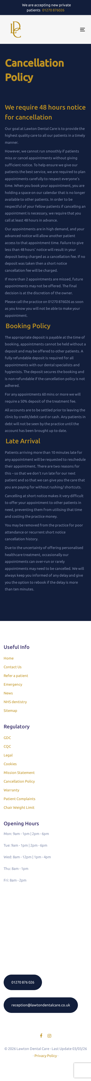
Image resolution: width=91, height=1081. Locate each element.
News (8, 693)
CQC (7, 746)
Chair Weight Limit (19, 807)
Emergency (13, 684)
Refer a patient (16, 676)
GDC (7, 738)
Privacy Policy (45, 1056)
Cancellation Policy (19, 781)
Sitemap (10, 710)
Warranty (11, 790)
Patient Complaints (19, 799)
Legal (8, 755)
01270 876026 (53, 10)
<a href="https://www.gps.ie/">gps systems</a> (45, 927)
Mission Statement (19, 773)
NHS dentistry (15, 702)
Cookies (10, 764)
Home (9, 658)
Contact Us (13, 667)
